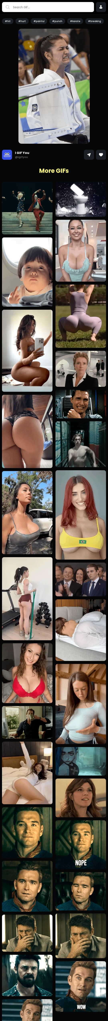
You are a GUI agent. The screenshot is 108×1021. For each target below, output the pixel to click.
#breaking (94, 21)
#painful (38, 21)
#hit (8, 21)
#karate (75, 21)
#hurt (22, 21)
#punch (57, 21)
